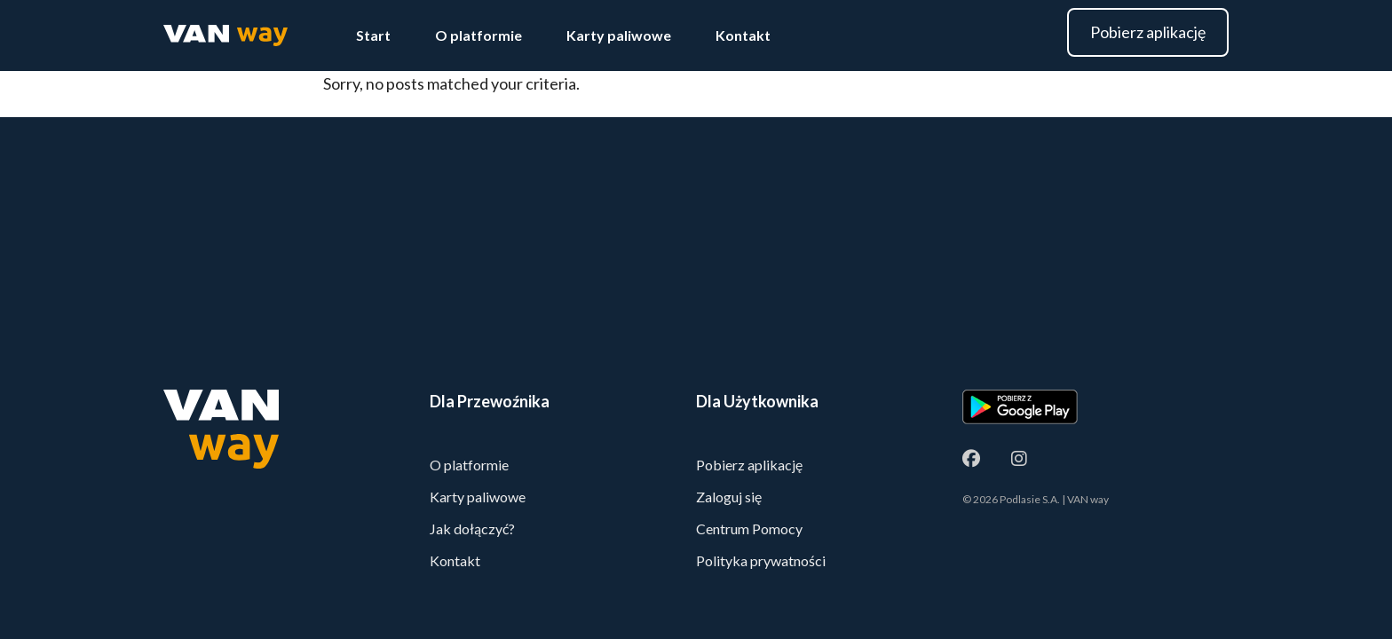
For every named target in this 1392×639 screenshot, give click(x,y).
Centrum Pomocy (749, 528)
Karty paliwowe (618, 35)
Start (373, 35)
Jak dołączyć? (472, 528)
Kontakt (743, 35)
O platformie (478, 35)
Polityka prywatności (761, 560)
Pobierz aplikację (1148, 32)
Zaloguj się (729, 496)
